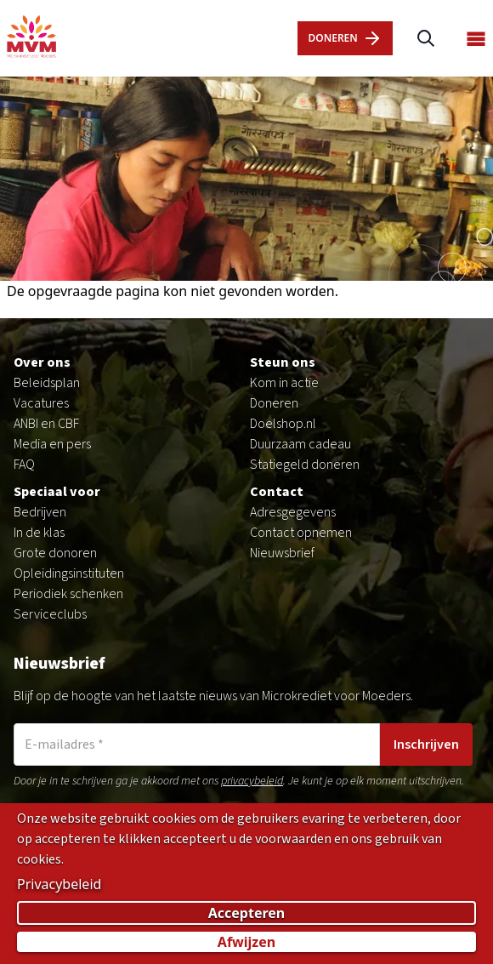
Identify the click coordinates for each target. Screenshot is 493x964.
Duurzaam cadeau (300, 444)
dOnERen (345, 38)
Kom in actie (284, 383)
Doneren (274, 403)
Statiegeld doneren (305, 464)
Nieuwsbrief (282, 553)
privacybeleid (252, 781)
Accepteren (247, 913)
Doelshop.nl (283, 423)
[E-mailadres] (197, 744)
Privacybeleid (59, 885)
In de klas (39, 532)
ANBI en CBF (46, 423)
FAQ (24, 464)
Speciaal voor (57, 491)
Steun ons (282, 362)
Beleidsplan (47, 383)
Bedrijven (40, 512)
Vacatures (41, 403)
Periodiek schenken (68, 594)
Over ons (42, 362)
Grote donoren (55, 553)
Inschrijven (426, 744)
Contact (276, 491)
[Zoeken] (426, 38)
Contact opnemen (301, 532)
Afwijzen (246, 942)
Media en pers (52, 444)
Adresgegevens (293, 512)
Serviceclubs (50, 614)
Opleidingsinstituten (69, 573)
